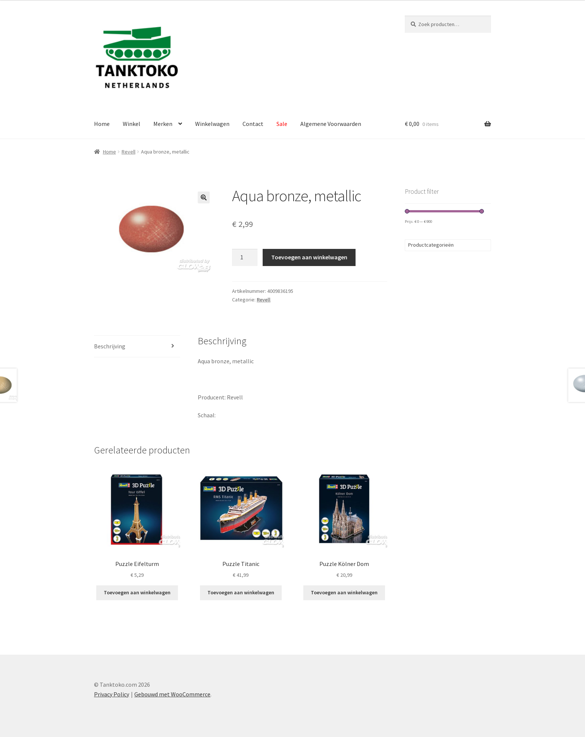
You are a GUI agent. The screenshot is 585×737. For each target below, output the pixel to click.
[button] (204, 197)
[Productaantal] (244, 257)
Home (102, 123)
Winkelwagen (212, 123)
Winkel (131, 123)
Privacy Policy (111, 694)
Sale (281, 123)
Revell (128, 151)
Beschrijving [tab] (109, 346)
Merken (162, 123)
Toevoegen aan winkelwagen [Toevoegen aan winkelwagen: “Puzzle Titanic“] (240, 592)
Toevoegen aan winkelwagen (309, 257)
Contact (253, 123)
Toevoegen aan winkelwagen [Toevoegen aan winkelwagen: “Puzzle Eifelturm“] (137, 592)
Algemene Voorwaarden (330, 123)
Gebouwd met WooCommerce (172, 694)
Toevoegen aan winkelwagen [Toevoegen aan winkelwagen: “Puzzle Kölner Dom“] (344, 592)
